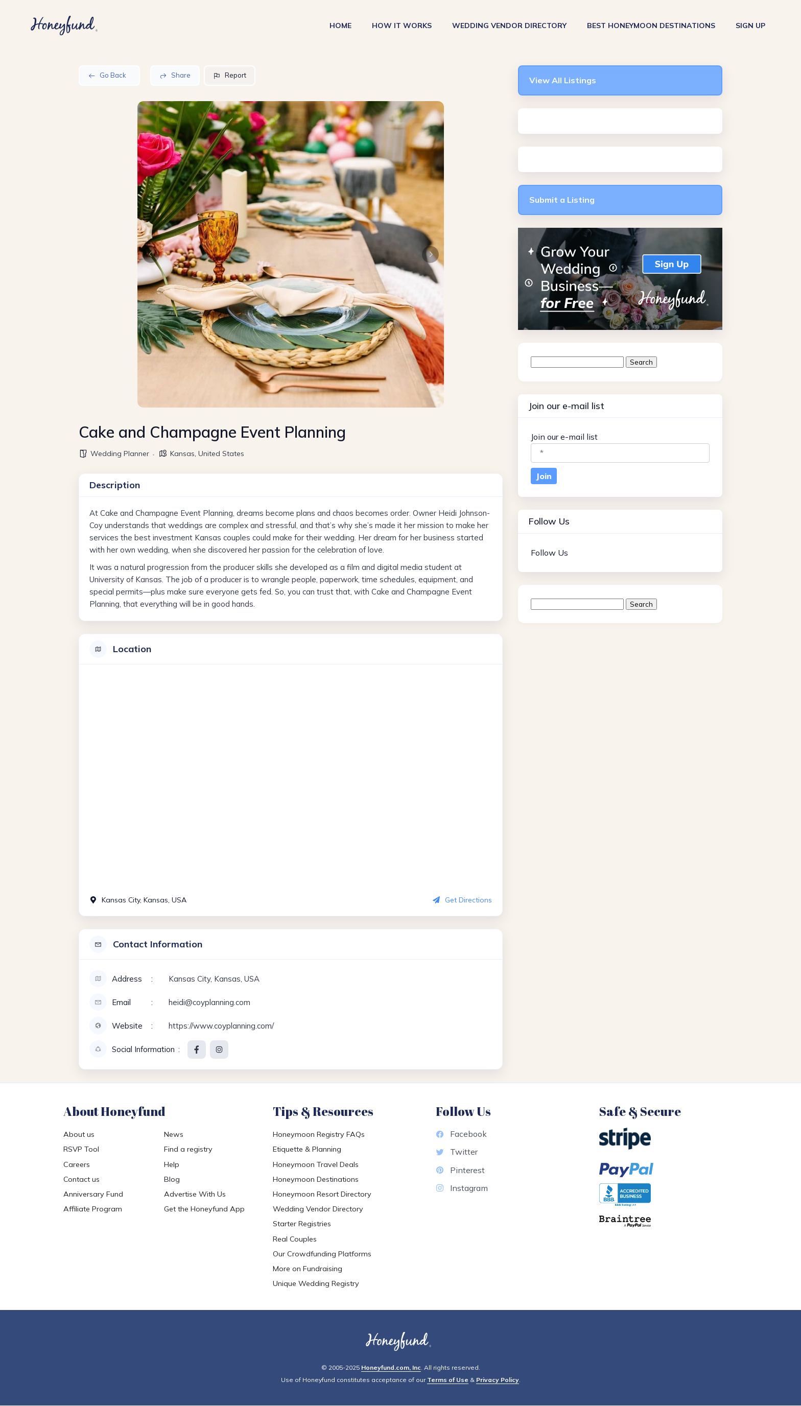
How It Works (402, 25)
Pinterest (460, 1170)
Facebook (461, 1134)
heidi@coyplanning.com (209, 1002)
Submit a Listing (562, 200)
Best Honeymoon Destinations (651, 25)
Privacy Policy (497, 1380)
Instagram (462, 1188)
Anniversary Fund (93, 1194)
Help (171, 1164)
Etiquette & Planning (307, 1149)
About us (79, 1134)
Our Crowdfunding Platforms (322, 1253)
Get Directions (462, 899)
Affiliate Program (92, 1208)
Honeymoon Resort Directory (322, 1194)
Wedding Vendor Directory (509, 25)
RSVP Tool (81, 1149)
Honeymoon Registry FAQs (319, 1134)
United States (221, 453)
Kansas (182, 453)
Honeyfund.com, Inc (391, 1367)
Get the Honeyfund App (204, 1208)
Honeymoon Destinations (316, 1179)
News (173, 1134)
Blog (172, 1179)
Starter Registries (302, 1223)
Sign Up (750, 25)
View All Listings (562, 80)
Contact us (81, 1179)
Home (340, 25)
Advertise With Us (195, 1194)
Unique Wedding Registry (316, 1283)
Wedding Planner (119, 453)
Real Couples (295, 1239)
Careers (76, 1164)
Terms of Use (447, 1380)
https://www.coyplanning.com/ (221, 1026)
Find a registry (188, 1149)
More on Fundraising (307, 1268)
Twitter (457, 1152)
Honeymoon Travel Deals (316, 1164)
